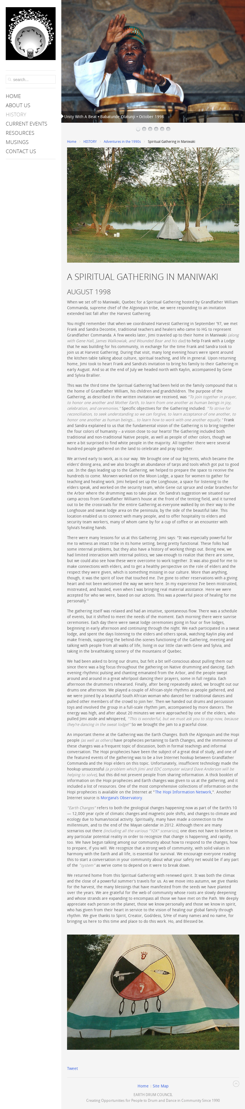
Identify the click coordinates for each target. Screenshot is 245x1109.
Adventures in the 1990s (122, 142)
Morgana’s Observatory (121, 797)
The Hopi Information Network (183, 792)
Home (71, 142)
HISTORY (90, 142)
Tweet (72, 1068)
